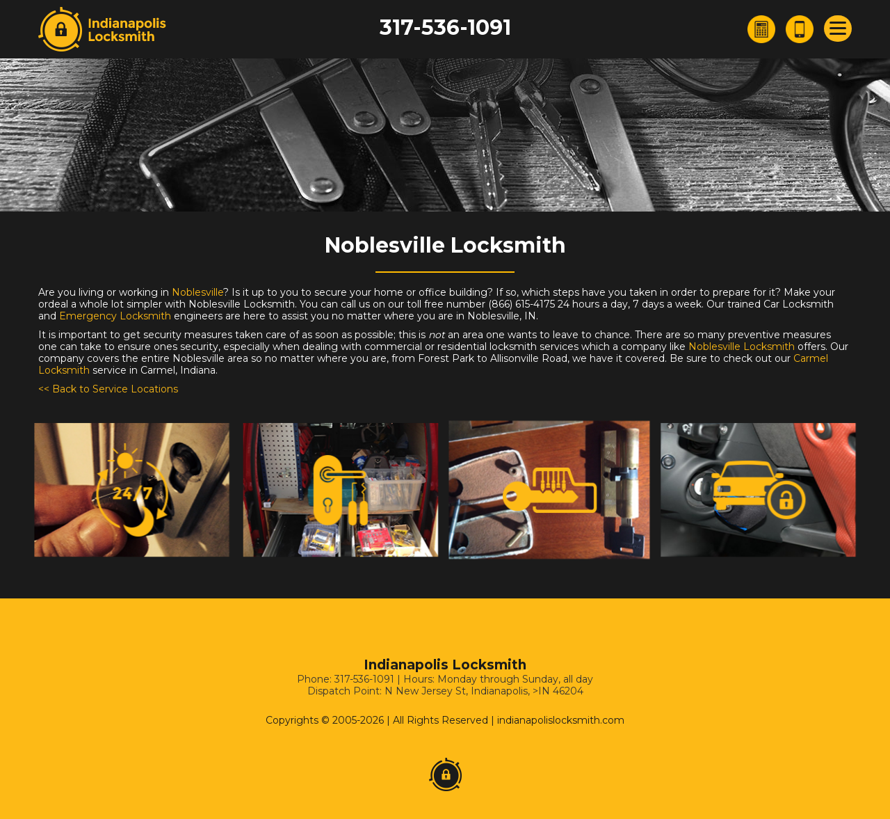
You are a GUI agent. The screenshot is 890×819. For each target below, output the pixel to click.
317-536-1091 (445, 27)
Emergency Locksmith (115, 316)
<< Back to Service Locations (108, 389)
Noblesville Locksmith (741, 346)
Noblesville (197, 292)
